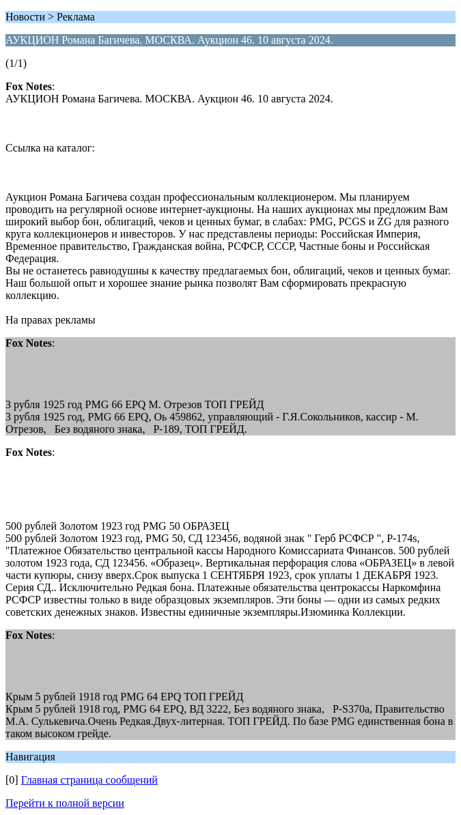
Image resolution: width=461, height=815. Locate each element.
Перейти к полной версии (64, 803)
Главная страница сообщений (89, 780)
